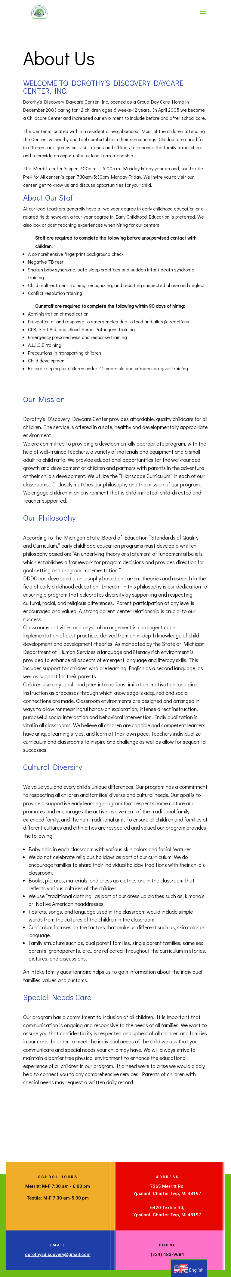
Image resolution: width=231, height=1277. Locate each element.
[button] (203, 15)
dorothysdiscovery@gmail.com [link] (58, 1254)
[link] (39, 11)
